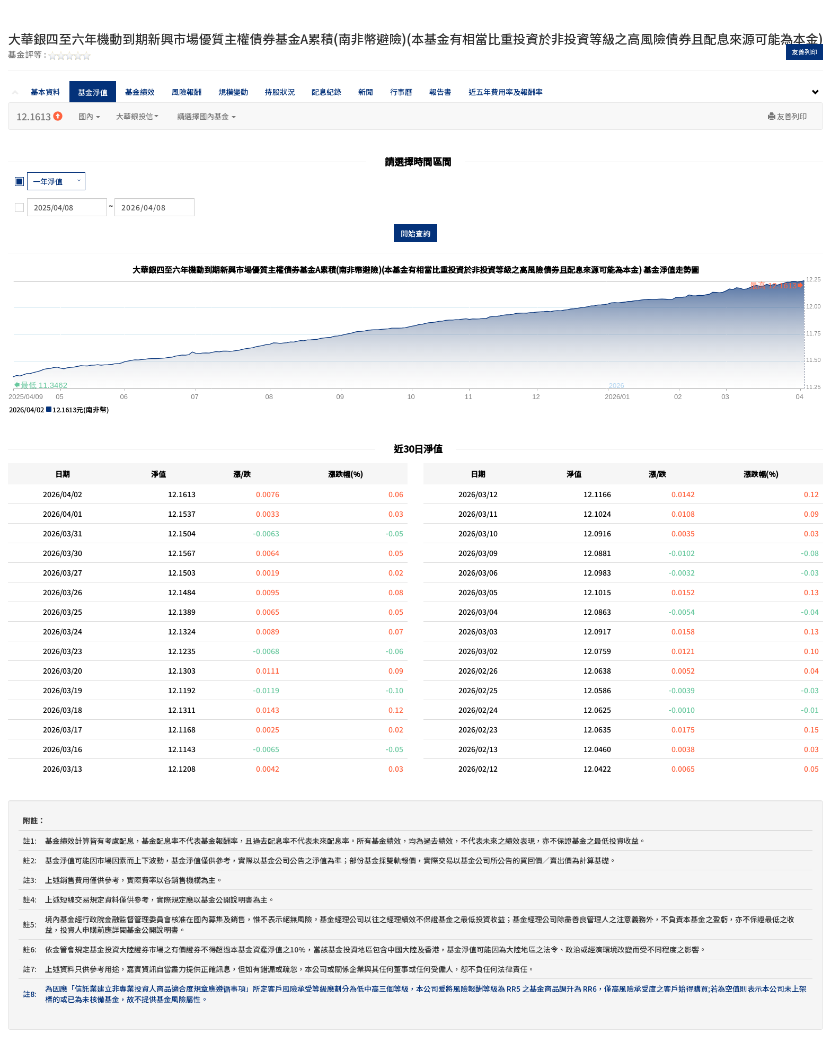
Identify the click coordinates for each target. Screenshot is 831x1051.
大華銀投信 (137, 116)
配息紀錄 (326, 91)
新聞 (365, 91)
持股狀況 (280, 91)
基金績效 (140, 91)
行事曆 (401, 91)
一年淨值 (48, 181)
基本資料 (45, 91)
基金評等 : (49, 55)
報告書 (440, 91)
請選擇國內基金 (206, 116)
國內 (89, 116)
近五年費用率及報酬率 (505, 91)
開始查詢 (415, 233)
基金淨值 (93, 92)
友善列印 (804, 51)
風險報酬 (186, 91)
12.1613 (39, 116)
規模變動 (233, 91)
